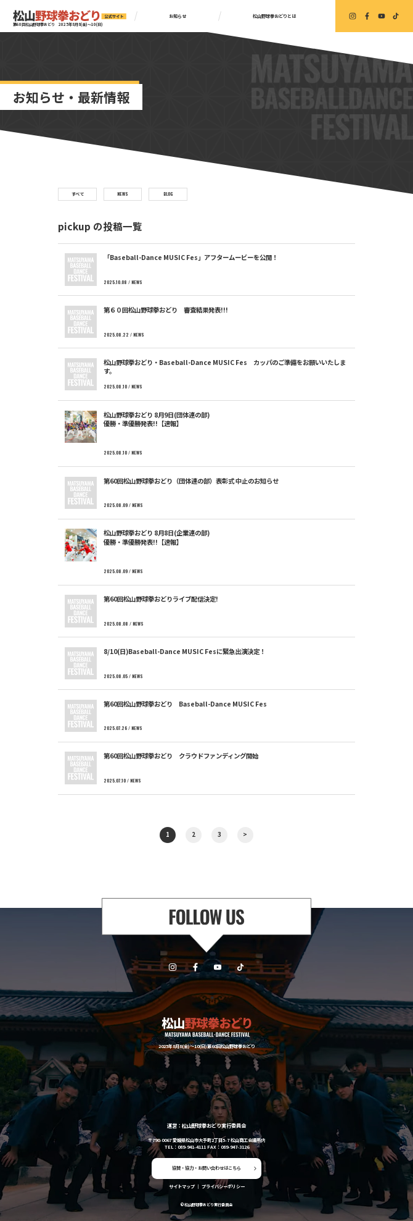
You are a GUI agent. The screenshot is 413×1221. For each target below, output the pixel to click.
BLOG (168, 193)
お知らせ (177, 16)
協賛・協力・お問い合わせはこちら (206, 1168)
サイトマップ (182, 1186)
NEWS (122, 193)
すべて (78, 193)
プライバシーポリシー (223, 1186)
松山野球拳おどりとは (274, 16)
